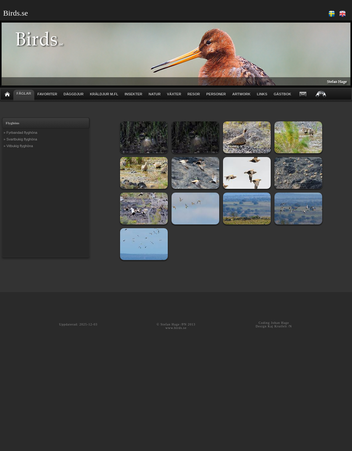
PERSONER (216, 94)
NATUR (155, 94)
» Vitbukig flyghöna (18, 146)
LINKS (262, 94)
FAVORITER (47, 94)
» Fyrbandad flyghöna (20, 132)
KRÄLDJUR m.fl (104, 94)
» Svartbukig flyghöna (20, 139)
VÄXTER (174, 94)
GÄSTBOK (282, 94)
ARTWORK (241, 94)
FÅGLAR (24, 93)
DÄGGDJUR (74, 94)
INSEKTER (133, 94)
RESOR (193, 94)
